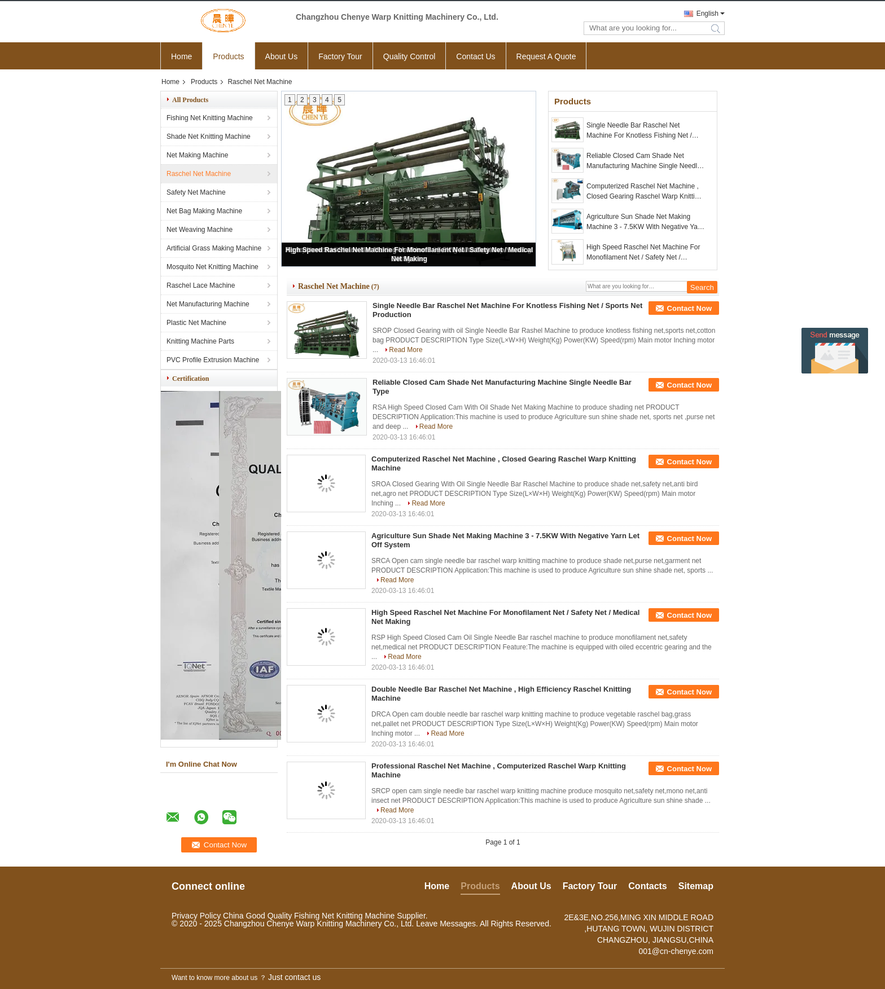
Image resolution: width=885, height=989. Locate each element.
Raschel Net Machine (199, 174)
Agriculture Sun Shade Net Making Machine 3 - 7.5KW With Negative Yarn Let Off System (645, 222)
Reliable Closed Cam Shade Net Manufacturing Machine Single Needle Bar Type (643, 161)
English (707, 13)
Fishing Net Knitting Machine (210, 118)
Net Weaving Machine (200, 230)
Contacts (647, 886)
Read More (405, 350)
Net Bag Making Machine (204, 211)
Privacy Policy (196, 915)
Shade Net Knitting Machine (209, 136)
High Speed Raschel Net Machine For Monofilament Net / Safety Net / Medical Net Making (643, 252)
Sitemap (695, 886)
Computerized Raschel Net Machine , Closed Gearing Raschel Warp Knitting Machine (644, 191)
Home (181, 56)
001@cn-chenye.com (675, 951)
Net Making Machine (197, 155)
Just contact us (294, 977)
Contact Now (689, 308)
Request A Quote (546, 56)
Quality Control (409, 56)
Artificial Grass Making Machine (214, 248)
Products (228, 56)
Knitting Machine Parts (200, 341)
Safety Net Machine (196, 192)
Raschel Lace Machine (201, 285)
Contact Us (475, 56)
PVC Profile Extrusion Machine (213, 360)
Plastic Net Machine (196, 323)
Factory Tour (340, 56)
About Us (281, 56)
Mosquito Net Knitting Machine (213, 267)
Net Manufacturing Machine (208, 304)
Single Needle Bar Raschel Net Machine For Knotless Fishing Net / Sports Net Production (639, 130)
